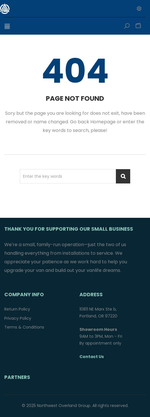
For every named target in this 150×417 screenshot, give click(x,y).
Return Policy (17, 309)
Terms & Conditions (24, 327)
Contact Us (91, 356)
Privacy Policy (17, 318)
